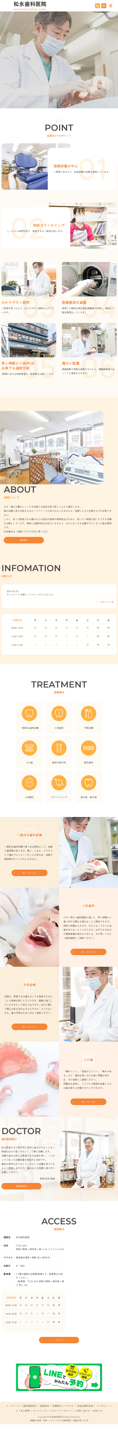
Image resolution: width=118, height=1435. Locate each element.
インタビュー (103, 1416)
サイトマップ (40, 1421)
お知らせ (97, 1421)
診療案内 (57, 1416)
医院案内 (24, 541)
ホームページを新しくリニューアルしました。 (31, 663)
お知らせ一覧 (107, 670)
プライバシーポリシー (61, 1421)
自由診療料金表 (85, 1416)
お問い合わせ (83, 1421)
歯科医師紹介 (21, 1195)
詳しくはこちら (30, 875)
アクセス (59, 1350)
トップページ (13, 1416)
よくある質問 (23, 1421)
